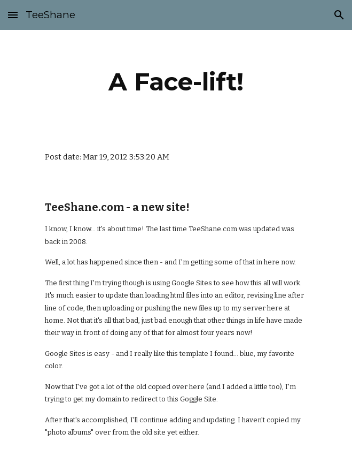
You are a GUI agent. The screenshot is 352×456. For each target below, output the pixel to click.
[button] (13, 14)
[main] (176, 82)
